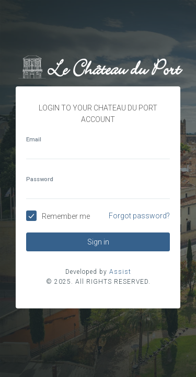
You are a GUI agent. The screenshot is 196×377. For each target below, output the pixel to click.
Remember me (66, 216)
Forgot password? (139, 216)
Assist (120, 271)
